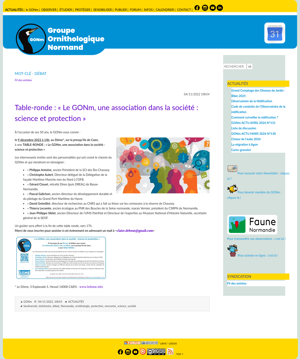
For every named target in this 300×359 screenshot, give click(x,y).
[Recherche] (234, 66)
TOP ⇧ (179, 354)
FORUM (135, 9)
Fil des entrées (23, 80)
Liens (163, 343)
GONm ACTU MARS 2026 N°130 (253, 133)
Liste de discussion (243, 128)
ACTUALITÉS (14, 9)
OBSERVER (48, 9)
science (122, 306)
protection (97, 306)
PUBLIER (121, 9)
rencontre (110, 306)
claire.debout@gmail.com (135, 230)
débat (56, 306)
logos (173, 343)
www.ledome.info (91, 286)
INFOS (148, 9)
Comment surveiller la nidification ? (254, 117)
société (132, 306)
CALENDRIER (165, 9)
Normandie (67, 306)
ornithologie (82, 306)
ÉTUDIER (66, 9)
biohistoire (45, 306)
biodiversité (30, 306)
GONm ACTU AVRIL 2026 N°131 (253, 123)
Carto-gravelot (241, 150)
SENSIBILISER (102, 9)
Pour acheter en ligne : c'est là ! (252, 255)
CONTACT (184, 9)
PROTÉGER (82, 9)
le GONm (32, 9)
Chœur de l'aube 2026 (246, 139)
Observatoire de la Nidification (251, 101)
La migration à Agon (244, 144)
